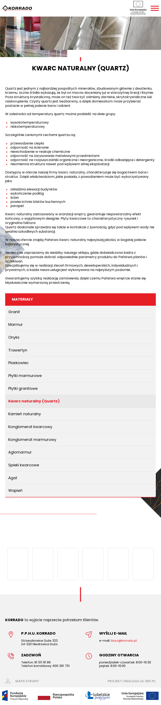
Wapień (15, 490)
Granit (14, 311)
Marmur (15, 324)
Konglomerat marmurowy (32, 439)
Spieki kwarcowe (23, 465)
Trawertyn (17, 350)
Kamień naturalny (24, 413)
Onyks (14, 337)
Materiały (22, 299)
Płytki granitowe (23, 388)
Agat (12, 477)
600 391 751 (61, 666)
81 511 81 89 (42, 662)
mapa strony (27, 681)
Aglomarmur (20, 452)
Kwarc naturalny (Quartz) (34, 401)
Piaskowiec (18, 362)
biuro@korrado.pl (124, 640)
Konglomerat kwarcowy (30, 426)
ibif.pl (150, 681)
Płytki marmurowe (25, 375)
